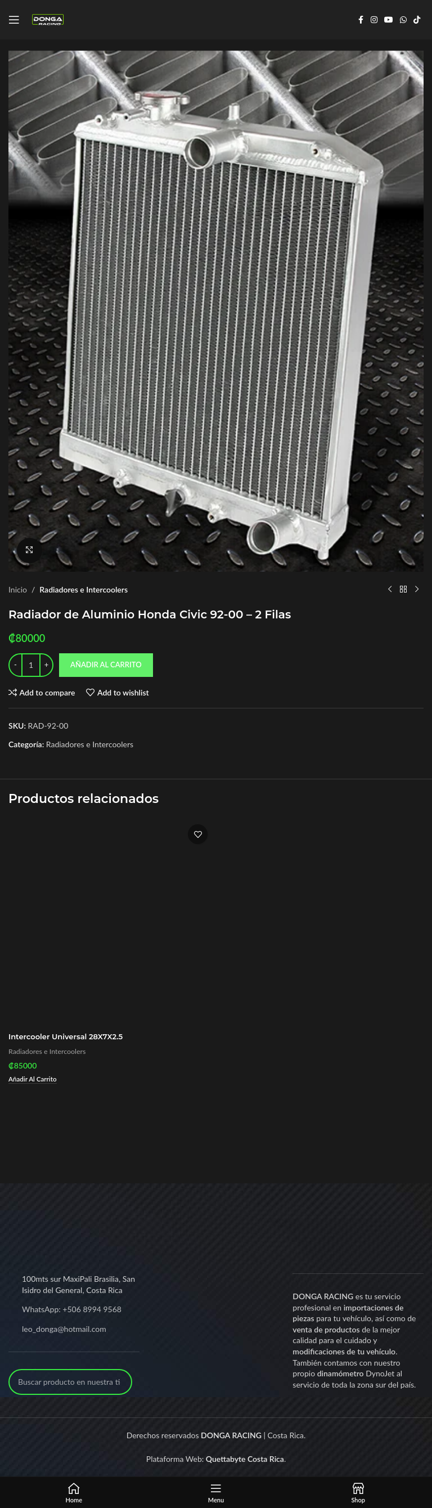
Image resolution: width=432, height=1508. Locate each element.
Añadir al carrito (106, 664)
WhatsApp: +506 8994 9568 (72, 1309)
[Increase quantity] (46, 664)
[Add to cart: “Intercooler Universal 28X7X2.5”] (34, 1079)
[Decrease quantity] (15, 664)
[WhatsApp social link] (403, 20)
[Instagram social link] (374, 20)
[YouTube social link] (389, 20)
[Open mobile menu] (14, 19)
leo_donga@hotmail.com (64, 1329)
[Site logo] (48, 19)
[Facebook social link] (360, 20)
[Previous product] (390, 589)
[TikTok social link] (417, 20)
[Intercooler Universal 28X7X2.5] (110, 922)
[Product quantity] (30, 664)
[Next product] (417, 589)
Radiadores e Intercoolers (83, 589)
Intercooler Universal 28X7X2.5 (69, 1036)
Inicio (17, 589)
